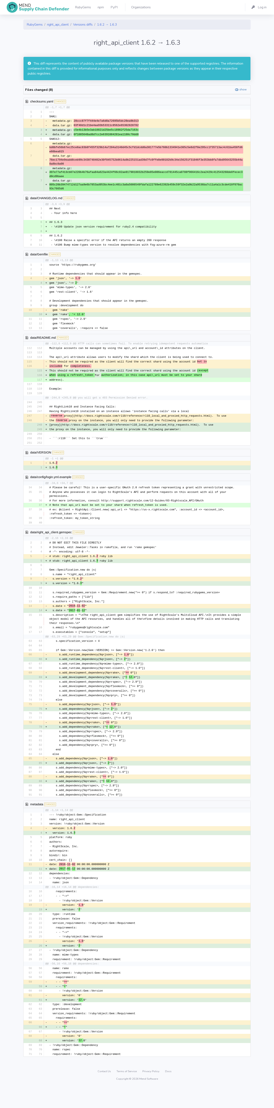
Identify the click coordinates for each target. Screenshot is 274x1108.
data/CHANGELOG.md (46, 199)
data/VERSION (40, 459)
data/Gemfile (39, 256)
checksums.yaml (41, 101)
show (243, 89)
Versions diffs (83, 24)
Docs (168, 1092)
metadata (36, 818)
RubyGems (35, 24)
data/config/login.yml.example (50, 484)
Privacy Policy (151, 1092)
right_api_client (58, 24)
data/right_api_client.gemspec (51, 539)
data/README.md (43, 341)
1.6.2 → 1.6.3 (107, 24)
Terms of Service (127, 1092)
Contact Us (105, 1092)
